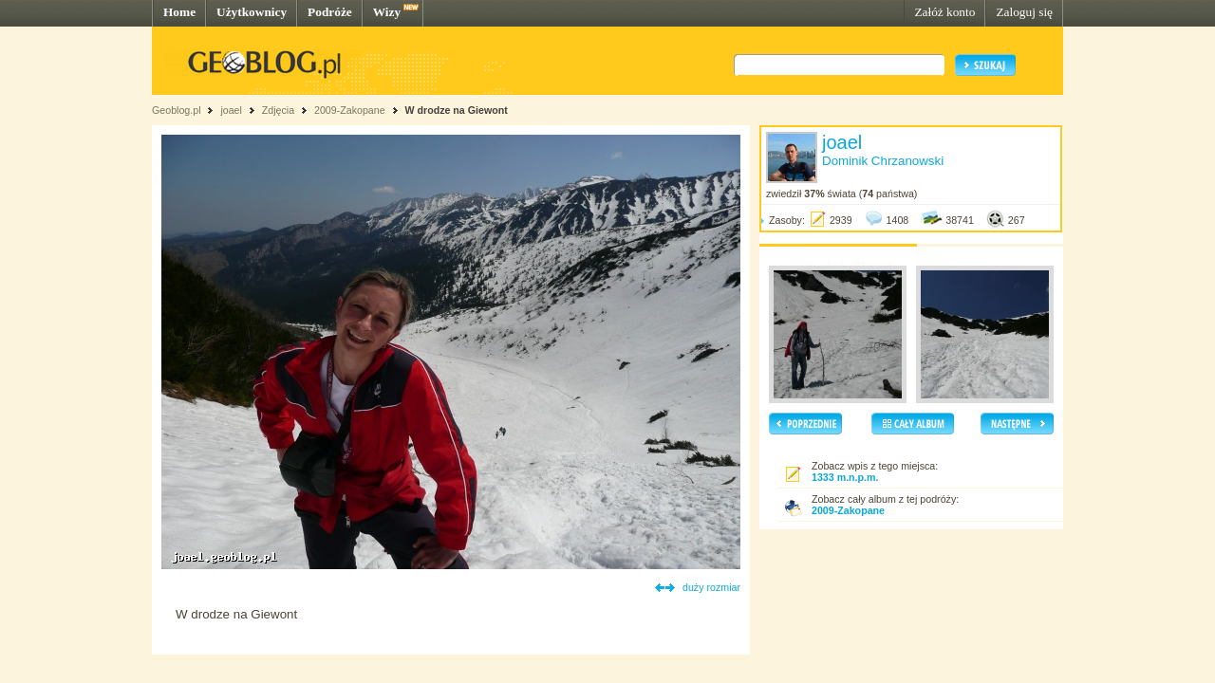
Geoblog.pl (176, 110)
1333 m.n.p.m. (845, 477)
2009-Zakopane (349, 110)
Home (179, 12)
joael (231, 110)
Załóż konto (944, 12)
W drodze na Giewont (455, 110)
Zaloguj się (1024, 12)
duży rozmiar (711, 587)
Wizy (387, 12)
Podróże (330, 12)
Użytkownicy (251, 12)
